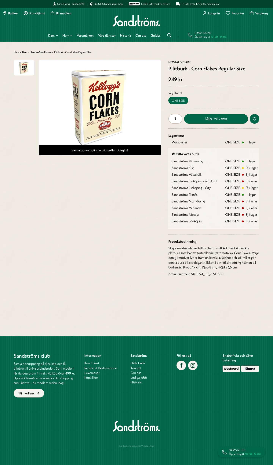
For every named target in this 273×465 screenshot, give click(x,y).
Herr (65, 35)
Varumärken (85, 35)
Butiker (10, 13)
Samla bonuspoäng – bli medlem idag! (99, 150)
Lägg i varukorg (216, 118)
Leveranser (92, 373)
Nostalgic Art (179, 62)
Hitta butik (137, 363)
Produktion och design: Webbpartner (136, 445)
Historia (125, 35)
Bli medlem (61, 13)
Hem (16, 52)
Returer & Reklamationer (101, 368)
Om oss (140, 35)
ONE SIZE (178, 100)
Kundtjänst (34, 13)
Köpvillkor (91, 377)
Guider (155, 35)
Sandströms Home (41, 52)
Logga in (211, 13)
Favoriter (235, 13)
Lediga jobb (138, 377)
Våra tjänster (107, 35)
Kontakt (135, 368)
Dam (51, 35)
